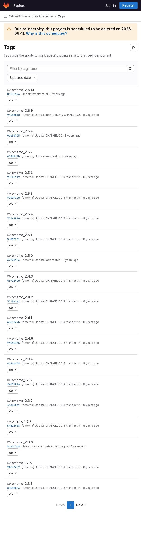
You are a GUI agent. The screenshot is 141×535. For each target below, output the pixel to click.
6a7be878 (13, 363)
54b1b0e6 (13, 425)
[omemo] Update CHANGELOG (42, 135)
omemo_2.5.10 (23, 90)
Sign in (111, 5)
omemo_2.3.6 (22, 442)
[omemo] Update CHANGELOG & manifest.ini (51, 177)
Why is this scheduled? (46, 33)
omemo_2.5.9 (22, 110)
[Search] (130, 68)
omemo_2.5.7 (22, 152)
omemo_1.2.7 (22, 421)
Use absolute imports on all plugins (45, 446)
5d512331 (13, 239)
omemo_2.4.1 (22, 318)
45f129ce (13, 280)
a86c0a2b (13, 322)
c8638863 (13, 487)
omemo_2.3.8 (22, 359)
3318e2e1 (13, 301)
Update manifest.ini (35, 94)
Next (81, 505)
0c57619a (13, 94)
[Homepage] (6, 5)
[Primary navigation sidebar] (5, 16)
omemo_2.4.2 (22, 297)
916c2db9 (13, 467)
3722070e (13, 260)
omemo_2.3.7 (22, 401)
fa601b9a (13, 384)
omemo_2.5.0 (22, 255)
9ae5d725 (13, 135)
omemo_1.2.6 (22, 463)
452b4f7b (13, 156)
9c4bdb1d (13, 114)
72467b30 (13, 218)
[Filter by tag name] (67, 68)
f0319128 (13, 197)
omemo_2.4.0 (22, 338)
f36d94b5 (13, 342)
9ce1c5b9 (13, 446)
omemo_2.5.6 (22, 173)
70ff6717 (13, 177)
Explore (19, 5)
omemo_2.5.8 (22, 131)
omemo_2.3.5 (22, 483)
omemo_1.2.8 (22, 380)
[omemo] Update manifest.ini (41, 156)
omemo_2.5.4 (22, 214)
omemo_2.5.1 (22, 235)
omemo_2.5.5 (22, 193)
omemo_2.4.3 (22, 276)
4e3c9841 (13, 405)
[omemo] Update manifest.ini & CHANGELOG (51, 114)
